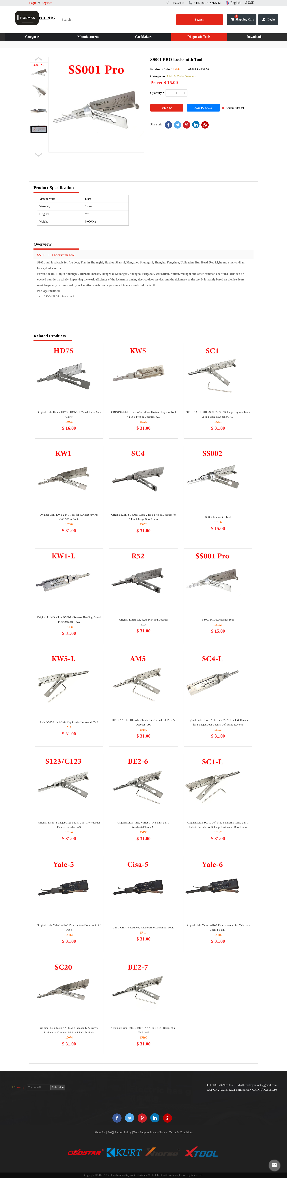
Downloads (254, 37)
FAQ (110, 1132)
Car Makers (143, 37)
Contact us (178, 3)
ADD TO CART (203, 107)
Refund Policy (123, 1132)
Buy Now (167, 107)
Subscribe (58, 1087)
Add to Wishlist (235, 107)
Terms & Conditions (181, 1132)
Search (199, 19)
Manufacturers (88, 37)
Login (33, 2)
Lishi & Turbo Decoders (181, 76)
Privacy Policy (158, 1132)
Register (47, 2)
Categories (32, 37)
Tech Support (141, 1132)
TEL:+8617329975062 (207, 3)
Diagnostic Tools (198, 37)
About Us (100, 1132)
